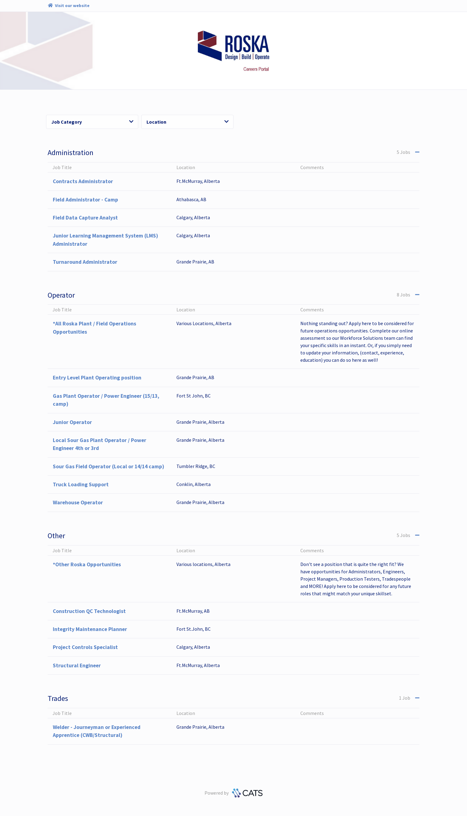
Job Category (92, 122)
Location (188, 122)
